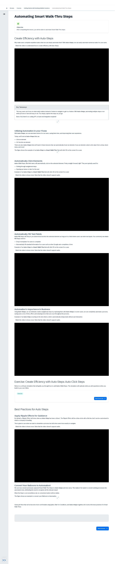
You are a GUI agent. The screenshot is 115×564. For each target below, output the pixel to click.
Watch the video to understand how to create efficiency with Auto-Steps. (36, 45)
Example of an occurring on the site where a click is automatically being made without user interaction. (48, 317)
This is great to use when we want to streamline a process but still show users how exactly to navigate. (45, 423)
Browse (12, 8)
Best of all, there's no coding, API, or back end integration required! (36, 116)
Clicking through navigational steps (26, 166)
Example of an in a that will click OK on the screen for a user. (41, 247)
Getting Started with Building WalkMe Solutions (37, 8)
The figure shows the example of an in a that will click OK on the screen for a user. (48, 150)
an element (21, 139)
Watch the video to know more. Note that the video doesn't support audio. (37, 175)
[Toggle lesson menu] (4, 14)
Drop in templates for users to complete (28, 241)
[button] (100, 398)
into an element (23, 142)
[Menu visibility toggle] (4, 560)
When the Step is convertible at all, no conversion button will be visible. (36, 493)
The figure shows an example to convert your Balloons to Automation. (35, 496)
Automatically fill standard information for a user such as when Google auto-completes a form (44, 244)
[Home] (6, 8)
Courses (19, 8)
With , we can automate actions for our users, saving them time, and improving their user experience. (48, 133)
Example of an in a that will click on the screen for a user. (41, 172)
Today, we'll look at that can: (27, 136)
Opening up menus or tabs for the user (27, 169)
